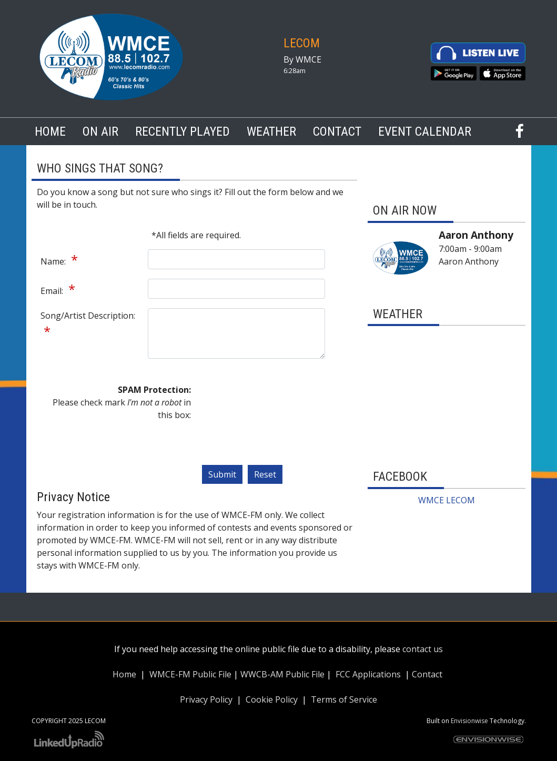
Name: (54, 261)
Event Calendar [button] (424, 131)
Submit (222, 474)
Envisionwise (469, 720)
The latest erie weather (446, 445)
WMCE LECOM (446, 500)
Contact (427, 674)
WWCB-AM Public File (282, 674)
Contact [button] (337, 131)
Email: (52, 291)
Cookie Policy (272, 699)
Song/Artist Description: (87, 315)
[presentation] (244, 421)
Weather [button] (271, 131)
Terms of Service (344, 699)
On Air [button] (100, 131)
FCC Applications (368, 674)
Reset (265, 474)
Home (50, 131)
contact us (422, 649)
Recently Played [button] (182, 131)
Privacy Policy (206, 699)
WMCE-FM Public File (190, 674)
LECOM (301, 43)
